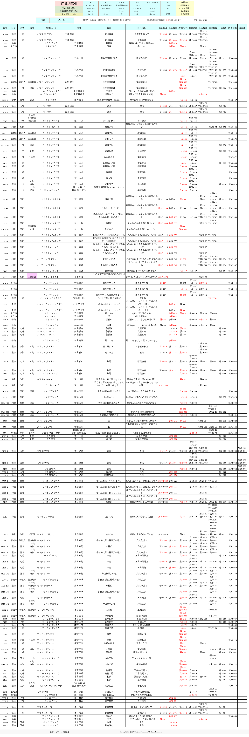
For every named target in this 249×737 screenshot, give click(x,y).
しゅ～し (137, 8)
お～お (152, 2)
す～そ (152, 8)
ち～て (90, 11)
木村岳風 (106, 5)
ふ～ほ (152, 11)
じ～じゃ (121, 8)
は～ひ (137, 11)
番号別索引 (184, 14)
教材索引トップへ (69, 14)
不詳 (168, 14)
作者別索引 (184, 11)
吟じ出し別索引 (185, 8)
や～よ (106, 14)
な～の (121, 11)
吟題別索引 (184, 5)
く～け (137, 5)
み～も (90, 14)
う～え (121, 2)
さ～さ (91, 8)
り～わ (152, 14)
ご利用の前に (185, 2)
